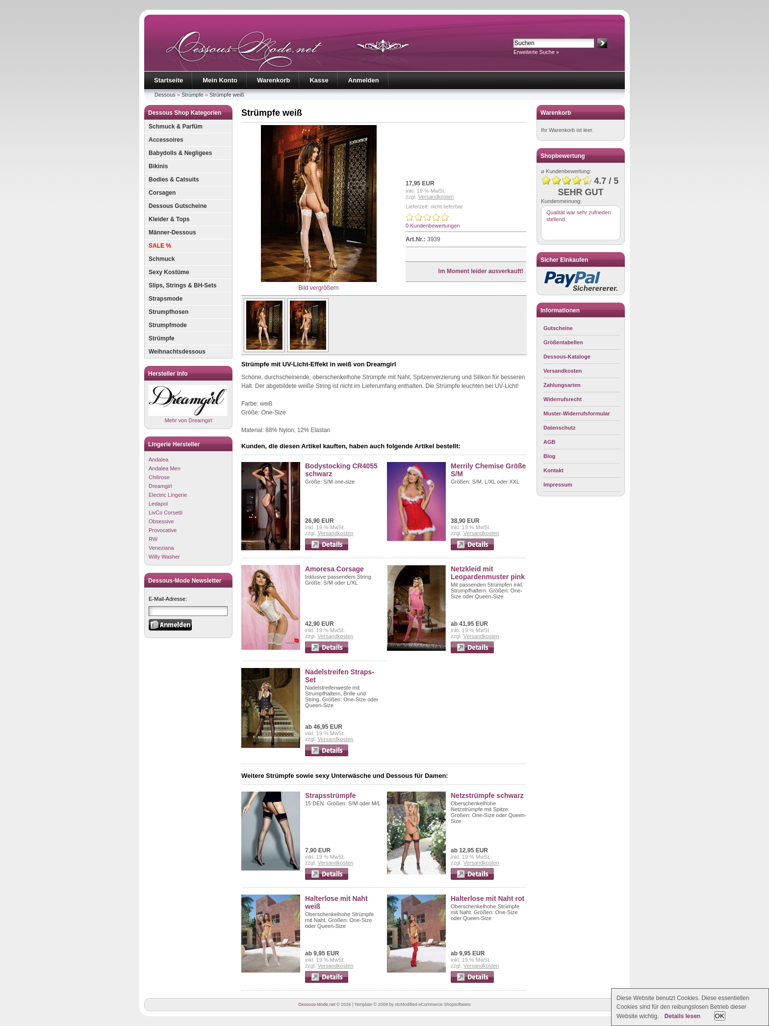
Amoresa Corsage (334, 569)
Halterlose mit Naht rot (487, 898)
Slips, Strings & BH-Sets (183, 285)
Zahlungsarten (562, 385)
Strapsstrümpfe (330, 795)
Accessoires (166, 139)
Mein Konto (220, 80)
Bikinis (158, 166)
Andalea (158, 459)
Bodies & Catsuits (174, 179)
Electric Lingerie (168, 495)
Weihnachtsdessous (177, 351)
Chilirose (159, 477)
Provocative (163, 530)
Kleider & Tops (169, 219)
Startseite (168, 80)
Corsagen (162, 192)
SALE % (160, 245)
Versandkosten (436, 197)
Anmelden (363, 80)
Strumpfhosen (168, 311)
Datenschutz (559, 428)
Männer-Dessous (172, 232)
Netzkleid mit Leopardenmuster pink (488, 573)
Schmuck (162, 259)
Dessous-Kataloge (566, 356)
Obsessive (161, 521)
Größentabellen (563, 342)
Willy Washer (164, 557)
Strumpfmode (168, 325)
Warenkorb (273, 80)
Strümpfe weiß (226, 95)
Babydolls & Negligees (180, 153)
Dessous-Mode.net (316, 1004)
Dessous (165, 95)
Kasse (318, 80)
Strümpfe (192, 95)
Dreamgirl (160, 486)
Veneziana (161, 548)
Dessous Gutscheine (178, 206)
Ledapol (158, 504)
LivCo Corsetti (165, 512)
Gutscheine (558, 328)
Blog (549, 456)
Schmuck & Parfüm (176, 126)
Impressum (557, 484)
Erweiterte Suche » (536, 52)
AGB (549, 442)
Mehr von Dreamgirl (188, 404)
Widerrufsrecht (562, 399)
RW (153, 539)
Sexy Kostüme (169, 272)
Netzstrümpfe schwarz (487, 795)
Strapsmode (165, 298)
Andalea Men (164, 468)
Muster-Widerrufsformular (576, 413)
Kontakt (553, 470)
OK (719, 1016)
